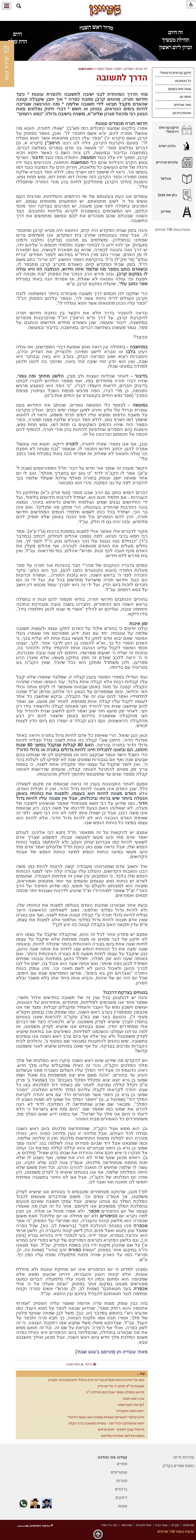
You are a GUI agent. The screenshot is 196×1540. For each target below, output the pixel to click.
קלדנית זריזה (183, 1457)
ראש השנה (85, 68)
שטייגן (128, 68)
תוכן (118, 68)
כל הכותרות (183, 80)
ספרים (122, 1464)
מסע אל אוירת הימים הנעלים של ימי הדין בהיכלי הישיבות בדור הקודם (96, 1380)
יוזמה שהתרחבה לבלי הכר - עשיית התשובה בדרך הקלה (106, 1423)
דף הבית (142, 68)
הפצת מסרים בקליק (178, 1466)
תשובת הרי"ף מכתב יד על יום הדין (121, 1386)
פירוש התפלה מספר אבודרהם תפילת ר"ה (115, 1392)
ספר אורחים (182, 104)
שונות (122, 1506)
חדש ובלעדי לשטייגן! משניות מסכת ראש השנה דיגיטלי (106, 1417)
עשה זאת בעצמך (179, 89)
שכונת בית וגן (182, 113)
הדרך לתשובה (122, 77)
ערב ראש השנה (133, 1398)
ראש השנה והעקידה (130, 1411)
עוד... (141, 1373)
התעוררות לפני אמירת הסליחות (122, 1435)
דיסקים (121, 1497)
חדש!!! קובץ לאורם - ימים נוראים (121, 1429)
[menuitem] (173, 73)
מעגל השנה (104, 68)
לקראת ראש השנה (131, 1404)
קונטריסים (119, 1472)
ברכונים (121, 1489)
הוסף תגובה (73, 1364)
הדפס (88, 1364)
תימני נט (185, 96)
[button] (19, 6)
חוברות (121, 1481)
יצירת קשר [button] (6, 64)
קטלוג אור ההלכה (112, 1457)
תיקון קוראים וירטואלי (175, 72)
